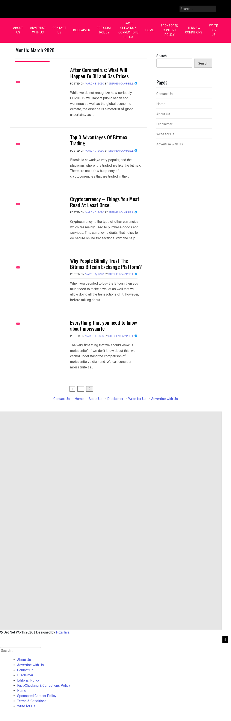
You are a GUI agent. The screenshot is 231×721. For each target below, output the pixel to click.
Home (149, 30)
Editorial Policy (104, 30)
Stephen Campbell (120, 83)
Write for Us (213, 30)
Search (161, 56)
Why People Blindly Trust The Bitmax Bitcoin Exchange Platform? (106, 264)
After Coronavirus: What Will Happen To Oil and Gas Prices (99, 73)
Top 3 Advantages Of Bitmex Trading (98, 140)
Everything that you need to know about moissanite (103, 325)
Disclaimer (81, 30)
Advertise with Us (38, 30)
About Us (18, 30)
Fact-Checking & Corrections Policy (128, 30)
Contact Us (59, 30)
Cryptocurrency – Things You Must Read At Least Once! (104, 202)
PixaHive (62, 632)
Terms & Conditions (193, 30)
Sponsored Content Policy (169, 30)
